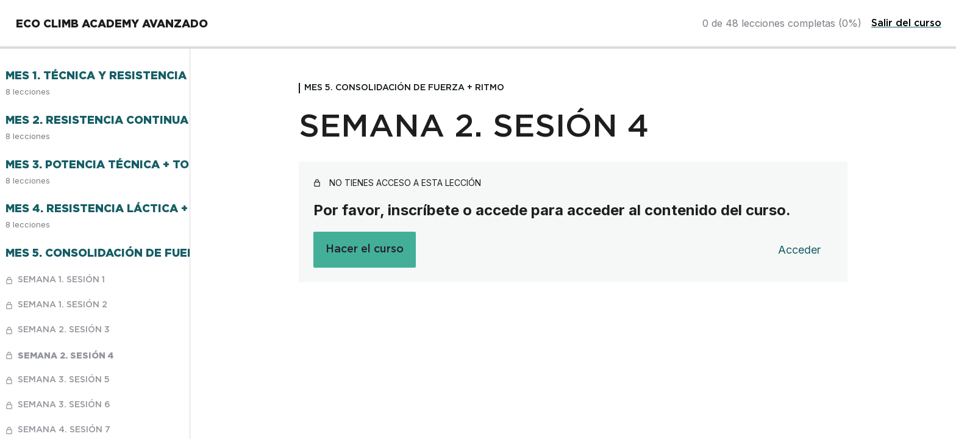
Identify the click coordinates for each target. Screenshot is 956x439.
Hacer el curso (365, 249)
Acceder (799, 249)
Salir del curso (906, 23)
